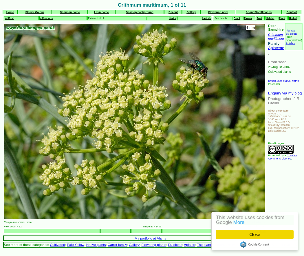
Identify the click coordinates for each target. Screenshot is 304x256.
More (239, 222)
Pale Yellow (75, 244)
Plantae (290, 30)
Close (255, 234)
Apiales (290, 43)
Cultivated (57, 244)
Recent (173, 12)
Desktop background (139, 12)
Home (10, 12)
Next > (172, 18)
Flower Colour (34, 12)
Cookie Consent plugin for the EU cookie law (254, 244)
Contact (291, 12)
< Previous (46, 18)
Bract (237, 18)
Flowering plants (154, 244)
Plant (282, 18)
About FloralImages (259, 12)
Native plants (96, 244)
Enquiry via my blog (285, 93)
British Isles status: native (283, 80)
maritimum (276, 38)
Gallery (191, 12)
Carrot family (117, 244)
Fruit (259, 18)
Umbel (292, 18)
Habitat (270, 18)
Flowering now (218, 12)
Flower (248, 18)
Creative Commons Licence (282, 157)
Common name (70, 12)
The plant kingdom (211, 244)
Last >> (206, 18)
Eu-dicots (291, 33)
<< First (9, 18)
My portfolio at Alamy (150, 238)
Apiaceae (276, 48)
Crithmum (275, 34)
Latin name (101, 12)
